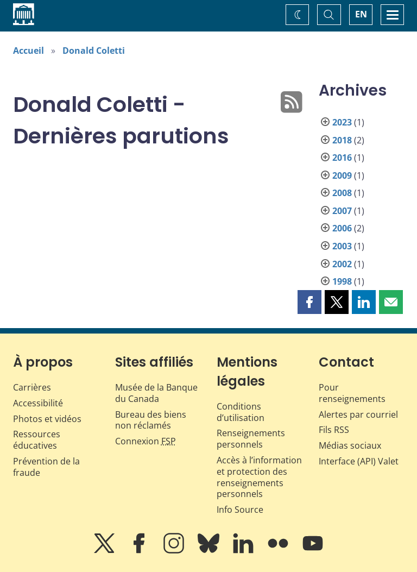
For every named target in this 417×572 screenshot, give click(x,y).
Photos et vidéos (47, 419)
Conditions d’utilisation (240, 412)
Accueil (28, 50)
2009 (342, 175)
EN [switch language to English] (361, 14)
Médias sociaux (350, 445)
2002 (342, 264)
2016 (342, 158)
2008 (342, 193)
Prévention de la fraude (46, 467)
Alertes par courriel (358, 414)
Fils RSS (334, 430)
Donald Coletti (93, 50)
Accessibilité (38, 403)
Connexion (145, 441)
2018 (342, 140)
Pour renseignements (352, 393)
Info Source (240, 510)
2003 (342, 246)
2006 (342, 228)
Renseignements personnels (251, 438)
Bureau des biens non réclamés (150, 420)
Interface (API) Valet (359, 461)
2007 (342, 211)
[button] (309, 302)
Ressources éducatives (36, 439)
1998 (342, 281)
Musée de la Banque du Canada (156, 393)
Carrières (32, 387)
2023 (342, 122)
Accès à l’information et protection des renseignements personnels (259, 477)
